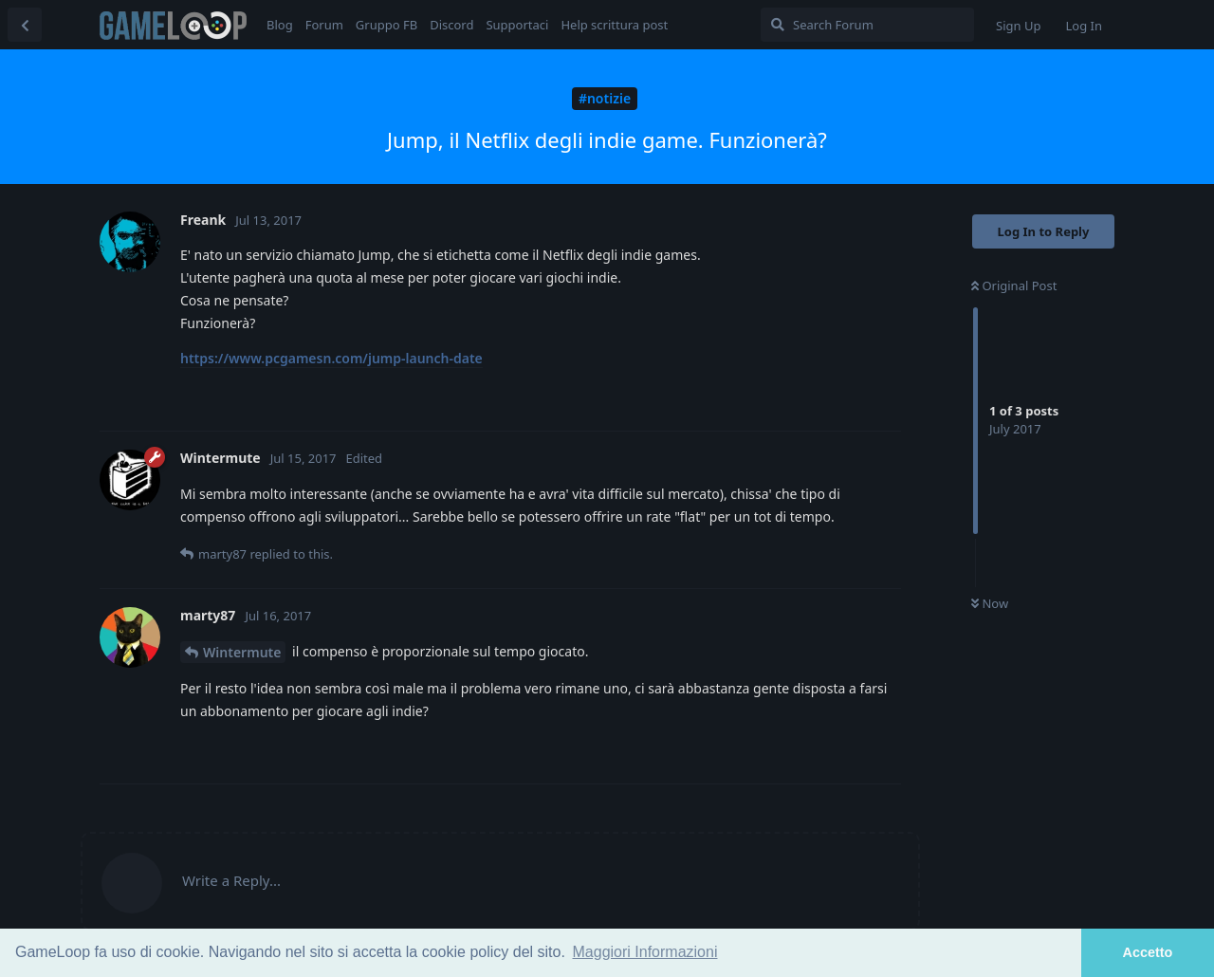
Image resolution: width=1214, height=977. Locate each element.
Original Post (1014, 285)
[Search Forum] (867, 25)
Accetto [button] (1148, 952)
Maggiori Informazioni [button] (645, 952)
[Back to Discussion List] (25, 25)
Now (989, 603)
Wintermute (242, 652)
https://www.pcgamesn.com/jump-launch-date (331, 358)
